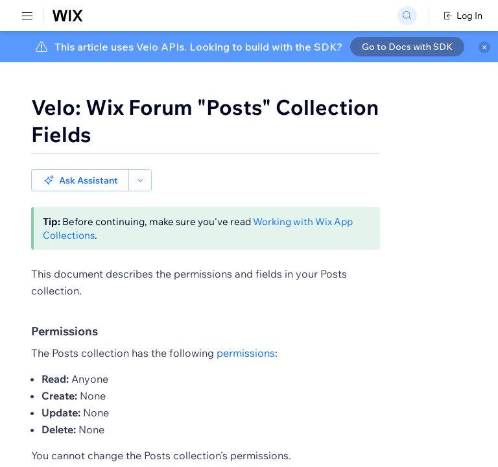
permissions (246, 330)
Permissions (64, 309)
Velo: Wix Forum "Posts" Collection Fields (205, 120)
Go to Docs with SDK (407, 47)
